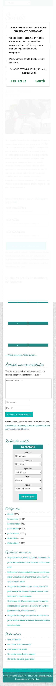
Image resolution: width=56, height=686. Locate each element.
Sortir (40, 81)
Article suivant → (30, 355)
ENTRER (18, 81)
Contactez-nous (45, 679)
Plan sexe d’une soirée (17, 653)
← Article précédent (13, 355)
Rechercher (27, 500)
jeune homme (13, 537)
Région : (28, 489)
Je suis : (28, 456)
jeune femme (13, 532)
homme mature (13, 527)
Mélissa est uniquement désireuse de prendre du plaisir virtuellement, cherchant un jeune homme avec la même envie (28, 580)
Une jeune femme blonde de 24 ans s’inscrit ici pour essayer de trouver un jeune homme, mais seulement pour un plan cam (27, 595)
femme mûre (12, 522)
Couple (10, 518)
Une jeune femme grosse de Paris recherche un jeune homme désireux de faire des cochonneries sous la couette (28, 624)
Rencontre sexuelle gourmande (20, 662)
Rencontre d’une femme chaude (21, 658)
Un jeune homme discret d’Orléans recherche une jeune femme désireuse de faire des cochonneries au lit (28, 566)
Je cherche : (28, 464)
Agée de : (28, 472)
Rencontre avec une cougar (19, 648)
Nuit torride (12, 542)
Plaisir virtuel (13, 547)
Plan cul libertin (14, 643)
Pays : (28, 480)
